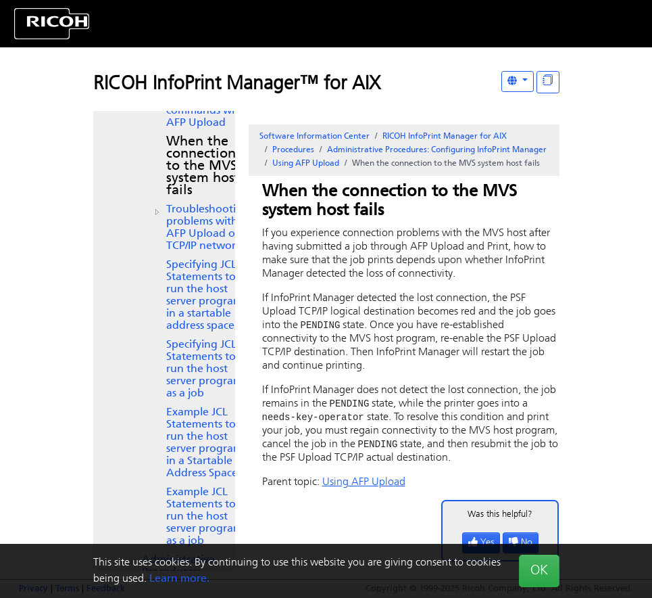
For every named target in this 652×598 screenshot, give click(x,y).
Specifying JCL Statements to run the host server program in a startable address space (204, 295)
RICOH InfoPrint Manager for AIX (444, 137)
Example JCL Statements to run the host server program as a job (204, 517)
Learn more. (179, 579)
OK (539, 571)
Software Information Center (314, 137)
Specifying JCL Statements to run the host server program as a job (204, 369)
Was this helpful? (500, 517)
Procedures (293, 150)
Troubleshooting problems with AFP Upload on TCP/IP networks (207, 228)
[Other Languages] (517, 81)
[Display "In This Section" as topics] (547, 82)
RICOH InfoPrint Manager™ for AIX (236, 84)
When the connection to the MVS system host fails (203, 166)
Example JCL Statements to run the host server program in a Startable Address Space (204, 443)
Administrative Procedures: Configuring (437, 150)
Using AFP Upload (305, 164)
